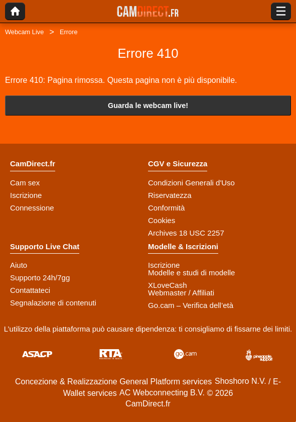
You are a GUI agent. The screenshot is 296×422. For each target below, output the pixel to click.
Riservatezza (170, 195)
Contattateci (30, 290)
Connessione (32, 207)
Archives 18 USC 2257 (186, 233)
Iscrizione (26, 195)
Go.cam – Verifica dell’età (190, 305)
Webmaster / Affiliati (181, 292)
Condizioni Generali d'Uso (191, 182)
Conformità (166, 207)
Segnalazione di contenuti (53, 302)
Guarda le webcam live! (148, 105)
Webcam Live (24, 32)
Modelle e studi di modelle (191, 272)
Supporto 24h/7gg (40, 277)
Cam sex (25, 182)
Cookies (161, 220)
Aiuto (18, 265)
